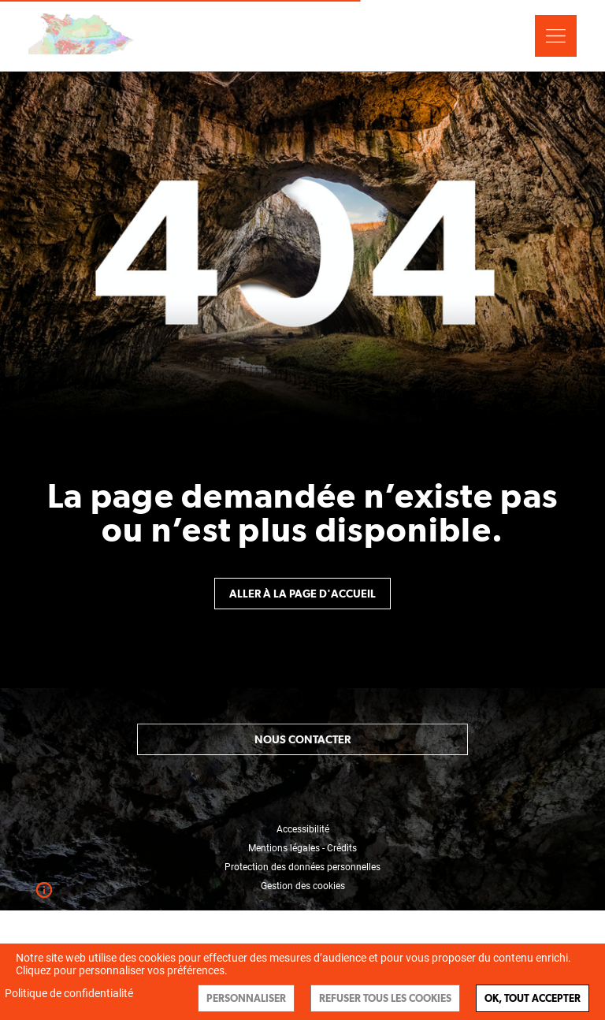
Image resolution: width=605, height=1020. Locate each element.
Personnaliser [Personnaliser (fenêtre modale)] (246, 998)
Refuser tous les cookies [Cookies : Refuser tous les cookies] (385, 998)
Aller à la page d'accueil (302, 593)
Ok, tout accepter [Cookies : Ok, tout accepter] (532, 998)
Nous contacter (302, 739)
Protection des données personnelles (302, 867)
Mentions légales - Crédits (302, 848)
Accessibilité (303, 829)
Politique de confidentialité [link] (69, 993)
